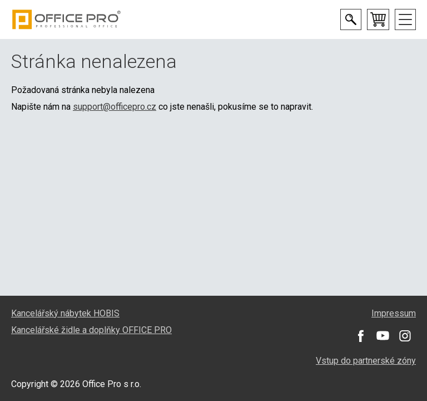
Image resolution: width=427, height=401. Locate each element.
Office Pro (66, 19)
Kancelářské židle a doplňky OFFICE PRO (91, 330)
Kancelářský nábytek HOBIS (65, 313)
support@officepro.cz (114, 106)
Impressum (393, 313)
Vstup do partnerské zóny (366, 360)
